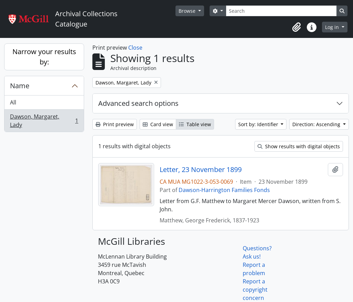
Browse (188, 11)
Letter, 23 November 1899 (201, 169)
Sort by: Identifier (259, 124)
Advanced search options (138, 103)
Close (135, 47)
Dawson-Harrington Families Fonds (224, 190)
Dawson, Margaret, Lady (44, 121)
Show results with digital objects (299, 146)
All (13, 102)
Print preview (114, 124)
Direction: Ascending (317, 124)
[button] (296, 27)
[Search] (281, 11)
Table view (195, 124)
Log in (332, 27)
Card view (158, 124)
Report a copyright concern (255, 290)
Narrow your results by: (44, 57)
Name (19, 85)
